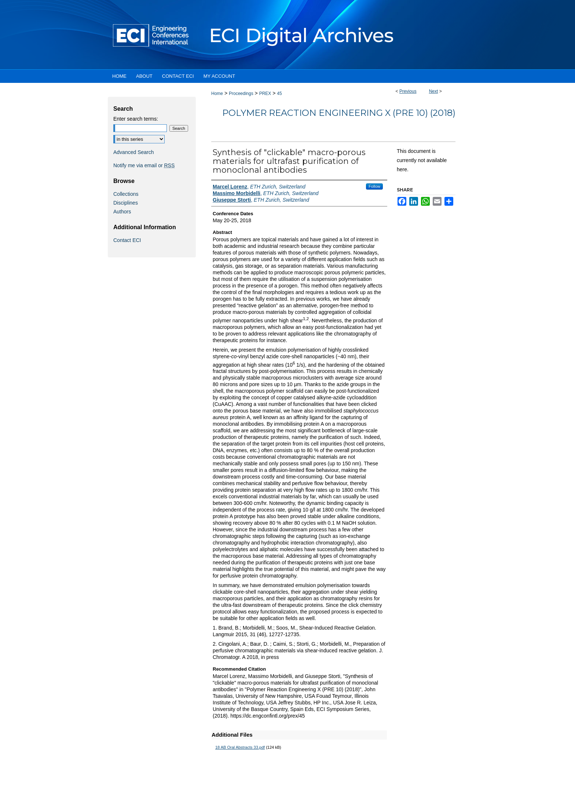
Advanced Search (133, 152)
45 (279, 93)
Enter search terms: (135, 119)
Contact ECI (127, 240)
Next (433, 91)
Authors (122, 212)
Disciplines (125, 203)
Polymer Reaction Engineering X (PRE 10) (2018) (338, 112)
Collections (125, 194)
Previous (408, 91)
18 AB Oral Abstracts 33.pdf (240, 747)
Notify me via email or (144, 165)
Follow (374, 186)
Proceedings (241, 93)
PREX (265, 93)
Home (217, 93)
